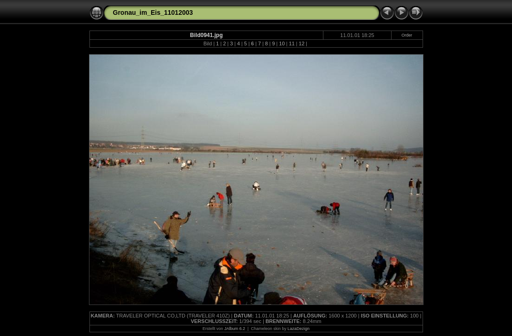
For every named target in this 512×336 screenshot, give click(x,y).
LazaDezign (298, 328)
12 (301, 43)
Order (407, 35)
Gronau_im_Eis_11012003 (153, 12)
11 (292, 43)
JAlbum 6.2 (234, 328)
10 (281, 43)
